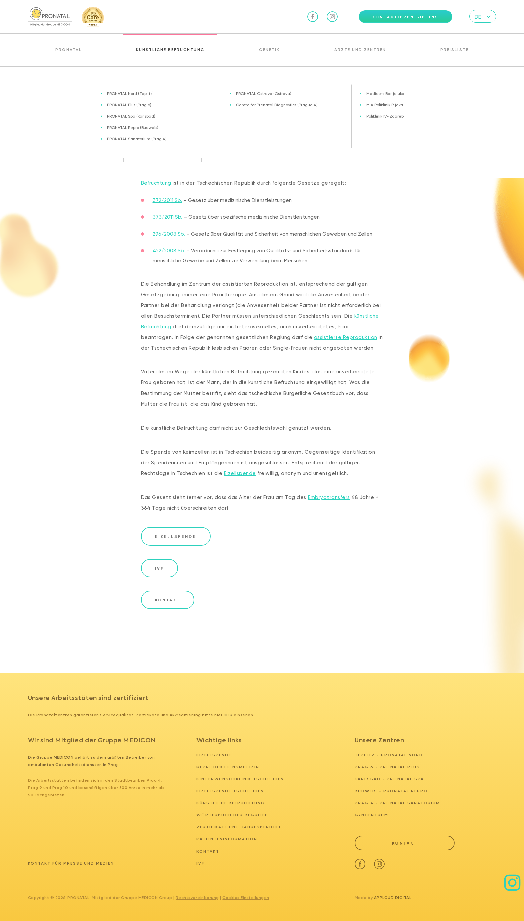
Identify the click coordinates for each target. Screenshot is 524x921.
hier (228, 715)
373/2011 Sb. (167, 217)
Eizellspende (240, 473)
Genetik (269, 49)
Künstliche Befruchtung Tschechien (77, 81)
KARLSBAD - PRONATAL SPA (389, 779)
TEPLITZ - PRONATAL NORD (389, 755)
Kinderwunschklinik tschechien (240, 779)
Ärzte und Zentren (360, 49)
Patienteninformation (226, 839)
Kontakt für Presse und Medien (71, 863)
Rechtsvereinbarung (197, 897)
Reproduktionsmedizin (227, 767)
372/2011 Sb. (167, 200)
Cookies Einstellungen (245, 897)
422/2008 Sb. (169, 251)
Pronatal (68, 49)
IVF (200, 863)
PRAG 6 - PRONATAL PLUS (387, 767)
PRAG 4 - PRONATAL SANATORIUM (397, 803)
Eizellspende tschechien (230, 791)
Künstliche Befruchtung (170, 49)
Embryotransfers (329, 497)
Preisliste (454, 49)
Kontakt (207, 851)
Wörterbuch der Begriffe (232, 815)
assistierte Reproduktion (345, 337)
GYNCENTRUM (371, 815)
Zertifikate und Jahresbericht (238, 827)
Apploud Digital (393, 897)
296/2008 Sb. (169, 234)
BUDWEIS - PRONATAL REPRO (391, 791)
